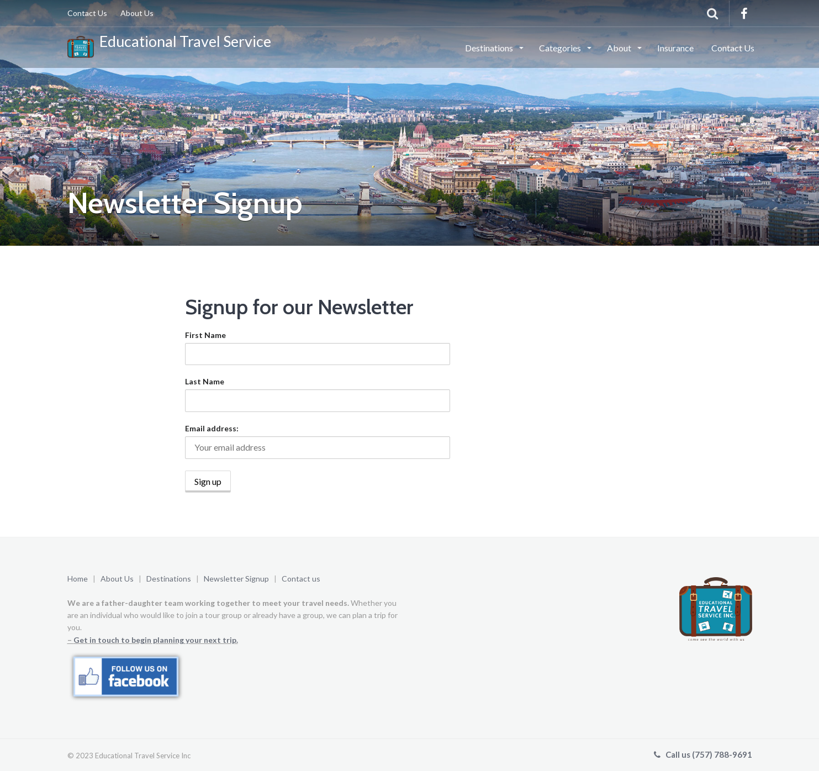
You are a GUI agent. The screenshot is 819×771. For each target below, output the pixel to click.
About (620, 48)
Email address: (212, 428)
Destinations (490, 48)
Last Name (204, 381)
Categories (561, 48)
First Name (205, 335)
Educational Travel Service (169, 45)
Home (77, 578)
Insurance (675, 48)
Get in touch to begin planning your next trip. (155, 640)
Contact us (301, 578)
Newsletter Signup (237, 578)
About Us (137, 13)
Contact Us (87, 13)
